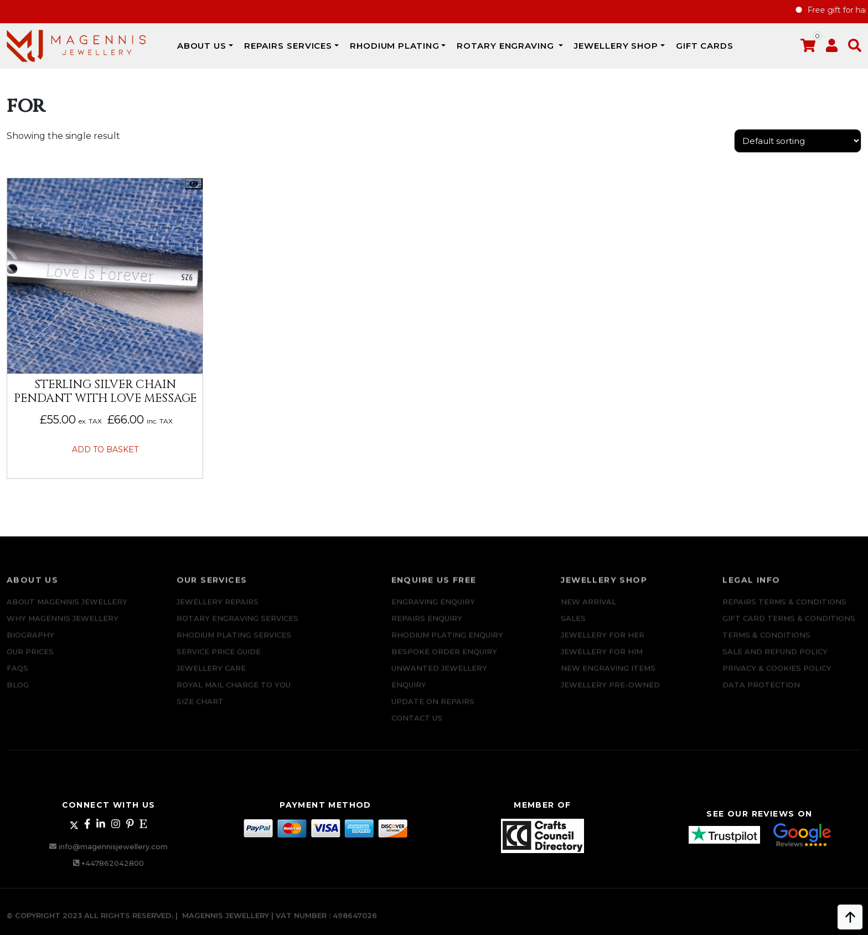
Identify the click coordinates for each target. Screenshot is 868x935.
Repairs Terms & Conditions (784, 609)
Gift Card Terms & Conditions (788, 626)
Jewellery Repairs (218, 609)
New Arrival (588, 609)
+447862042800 (112, 863)
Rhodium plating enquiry (447, 642)
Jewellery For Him (602, 659)
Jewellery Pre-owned (610, 692)
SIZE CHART (200, 709)
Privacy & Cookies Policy (776, 675)
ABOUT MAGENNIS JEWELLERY (67, 609)
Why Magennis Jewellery (62, 626)
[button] (854, 48)
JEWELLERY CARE (211, 675)
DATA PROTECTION (761, 692)
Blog (18, 692)
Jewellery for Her (602, 642)
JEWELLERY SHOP (616, 45)
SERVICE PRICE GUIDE (219, 659)
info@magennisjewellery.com (113, 846)
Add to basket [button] (105, 449)
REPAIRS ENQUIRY (426, 626)
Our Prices (30, 659)
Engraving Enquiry (433, 609)
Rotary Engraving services (237, 626)
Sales (573, 626)
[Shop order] (797, 141)
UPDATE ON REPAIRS (432, 709)
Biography (30, 642)
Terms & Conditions (766, 642)
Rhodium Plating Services (234, 642)
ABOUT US (201, 45)
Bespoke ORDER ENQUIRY (444, 659)
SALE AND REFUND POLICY (775, 659)
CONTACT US (416, 725)
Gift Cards (704, 45)
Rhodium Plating (395, 45)
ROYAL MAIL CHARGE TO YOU (234, 692)
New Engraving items (608, 675)
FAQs (17, 675)
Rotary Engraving (506, 45)
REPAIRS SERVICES (288, 45)
